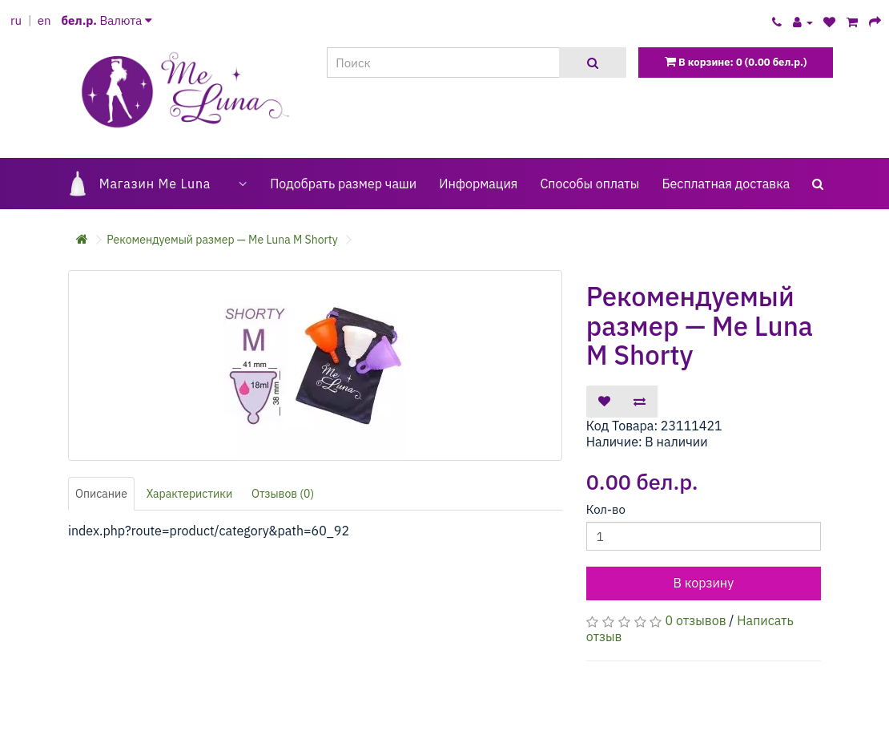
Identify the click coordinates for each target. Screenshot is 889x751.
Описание (101, 494)
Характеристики (190, 494)
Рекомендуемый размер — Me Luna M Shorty (222, 239)
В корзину (703, 583)
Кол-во (606, 509)
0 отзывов (696, 620)
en (44, 20)
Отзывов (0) (282, 494)
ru (16, 20)
